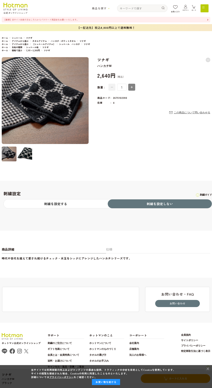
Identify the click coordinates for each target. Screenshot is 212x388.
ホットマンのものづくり (113, 355)
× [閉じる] (208, 368)
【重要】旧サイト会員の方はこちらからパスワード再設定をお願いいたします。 (50, 20)
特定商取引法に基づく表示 (194, 357)
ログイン (184, 11)
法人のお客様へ (147, 361)
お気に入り (174, 11)
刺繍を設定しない (160, 204)
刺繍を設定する (55, 204)
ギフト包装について (61, 355)
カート (193, 11)
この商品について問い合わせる (190, 114)
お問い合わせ (177, 309)
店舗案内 (143, 355)
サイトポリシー (188, 346)
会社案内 (143, 349)
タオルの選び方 (107, 361)
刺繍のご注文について (62, 349)
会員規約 (184, 341)
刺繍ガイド (201, 194)
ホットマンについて (110, 349)
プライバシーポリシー (192, 352)
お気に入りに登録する (207, 61)
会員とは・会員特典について (67, 361)
